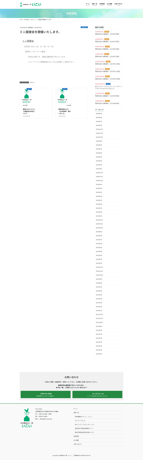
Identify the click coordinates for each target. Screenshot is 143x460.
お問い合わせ (77, 444)
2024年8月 (99, 188)
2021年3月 (99, 350)
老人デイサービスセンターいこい (84, 424)
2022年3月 (99, 303)
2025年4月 (99, 161)
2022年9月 (99, 279)
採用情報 (76, 436)
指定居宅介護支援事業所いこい (84, 428)
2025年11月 (99, 133)
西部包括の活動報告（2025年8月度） (107, 103)
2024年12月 (99, 173)
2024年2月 (99, 212)
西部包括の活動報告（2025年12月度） (108, 64)
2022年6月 (99, 291)
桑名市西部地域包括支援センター (84, 432)
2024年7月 (99, 192)
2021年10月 (99, 322)
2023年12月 (99, 220)
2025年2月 (99, 169)
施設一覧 (76, 412)
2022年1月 (99, 310)
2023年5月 (99, 247)
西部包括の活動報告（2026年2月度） (107, 49)
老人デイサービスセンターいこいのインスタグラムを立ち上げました (108, 87)
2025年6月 (99, 153)
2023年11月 (99, 224)
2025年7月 (99, 149)
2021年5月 (99, 342)
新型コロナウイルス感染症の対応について (29, 111)
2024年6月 (99, 196)
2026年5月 (99, 113)
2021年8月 (99, 330)
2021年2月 (99, 354)
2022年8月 (99, 283)
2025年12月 (99, 129)
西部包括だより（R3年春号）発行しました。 (64, 111)
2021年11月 (99, 318)
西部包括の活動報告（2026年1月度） (107, 56)
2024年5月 (99, 200)
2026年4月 (99, 117)
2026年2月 (99, 125)
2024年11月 (99, 176)
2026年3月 (99, 121)
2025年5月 (99, 157)
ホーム (75, 409)
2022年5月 (99, 295)
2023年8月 (99, 236)
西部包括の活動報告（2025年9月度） (107, 96)
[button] (46, 394)
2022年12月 (99, 267)
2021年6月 (99, 338)
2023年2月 (99, 259)
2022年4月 (99, 299)
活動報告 (107, 31)
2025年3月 (99, 165)
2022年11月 (99, 271)
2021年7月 (99, 334)
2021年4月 (99, 346)
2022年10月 (99, 275)
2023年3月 (99, 255)
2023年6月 (99, 244)
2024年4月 (99, 204)
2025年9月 (99, 141)
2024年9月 (99, 184)
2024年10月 (99, 180)
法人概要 (76, 440)
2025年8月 (99, 145)
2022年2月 (99, 307)
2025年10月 (99, 137)
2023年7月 (99, 240)
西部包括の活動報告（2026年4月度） (107, 34)
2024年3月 (99, 208)
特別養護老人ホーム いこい (83, 417)
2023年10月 (99, 228)
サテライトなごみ (80, 420)
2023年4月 (99, 251)
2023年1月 (99, 263)
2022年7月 (99, 287)
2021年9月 (99, 326)
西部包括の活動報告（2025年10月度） (108, 79)
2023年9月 (99, 232)
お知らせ (84, 27)
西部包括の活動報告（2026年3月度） (107, 41)
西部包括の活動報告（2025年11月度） (108, 71)
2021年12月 (99, 314)
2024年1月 (99, 216)
